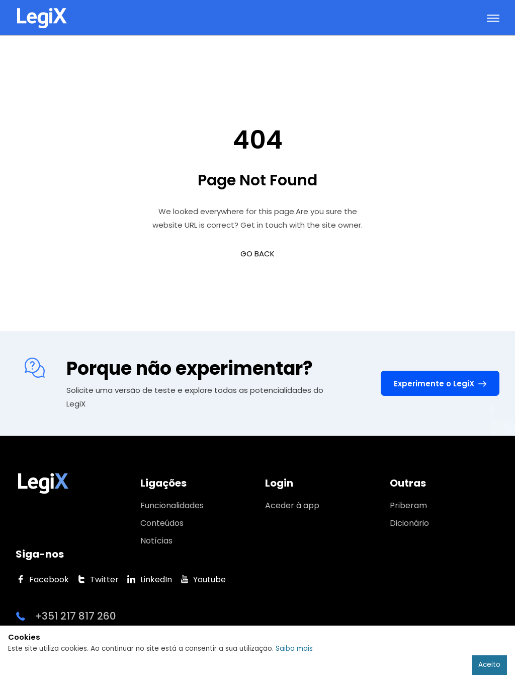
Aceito (489, 664)
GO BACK (257, 253)
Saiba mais (294, 648)
